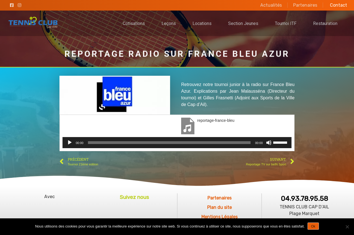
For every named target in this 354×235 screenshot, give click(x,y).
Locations (202, 23)
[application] (177, 142)
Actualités (271, 5)
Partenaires (305, 5)
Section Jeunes (243, 23)
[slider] (169, 142)
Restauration (325, 23)
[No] (347, 226)
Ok (313, 226)
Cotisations (134, 23)
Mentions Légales (219, 216)
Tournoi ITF (285, 23)
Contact (338, 5)
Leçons (169, 23)
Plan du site (219, 207)
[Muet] (269, 142)
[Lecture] (69, 142)
